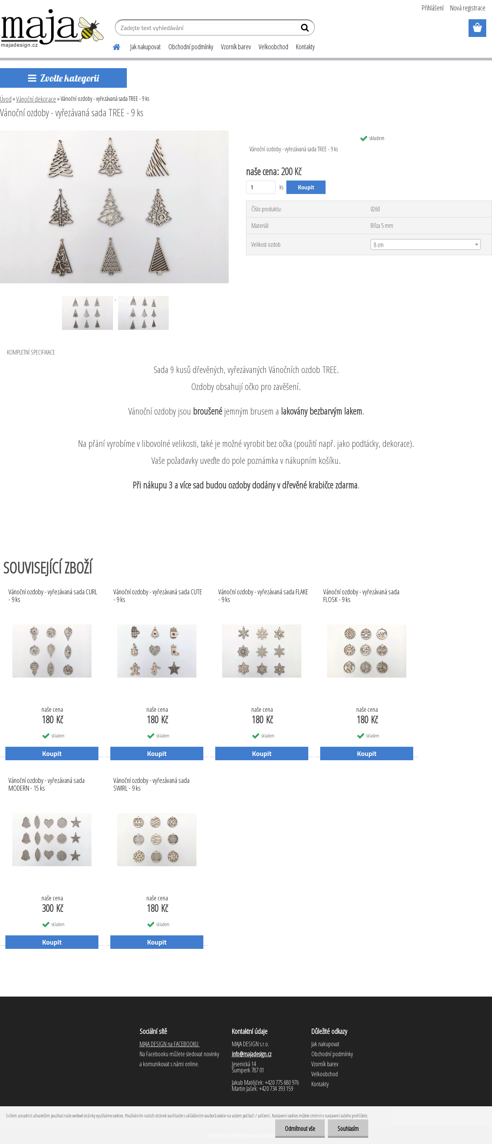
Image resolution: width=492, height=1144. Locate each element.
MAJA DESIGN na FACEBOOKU (170, 1044)
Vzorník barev (236, 46)
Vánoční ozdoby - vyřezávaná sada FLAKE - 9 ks (263, 596)
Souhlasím (348, 1128)
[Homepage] (112, 46)
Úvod (6, 99)
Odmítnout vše (300, 1128)
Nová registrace (467, 7)
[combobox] (426, 244)
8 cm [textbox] (379, 245)
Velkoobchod (273, 46)
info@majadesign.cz (251, 1054)
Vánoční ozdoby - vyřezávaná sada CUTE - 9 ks (157, 596)
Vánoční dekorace (36, 99)
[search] (305, 29)
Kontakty (305, 46)
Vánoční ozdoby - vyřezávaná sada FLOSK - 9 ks (361, 596)
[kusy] (261, 187)
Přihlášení (433, 7)
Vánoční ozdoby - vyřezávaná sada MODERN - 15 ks (46, 784)
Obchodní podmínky (190, 46)
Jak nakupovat (145, 46)
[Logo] (53, 28)
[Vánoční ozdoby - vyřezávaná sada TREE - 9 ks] (114, 133)
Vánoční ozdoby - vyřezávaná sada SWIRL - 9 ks (151, 784)
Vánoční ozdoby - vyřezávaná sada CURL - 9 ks (52, 596)
